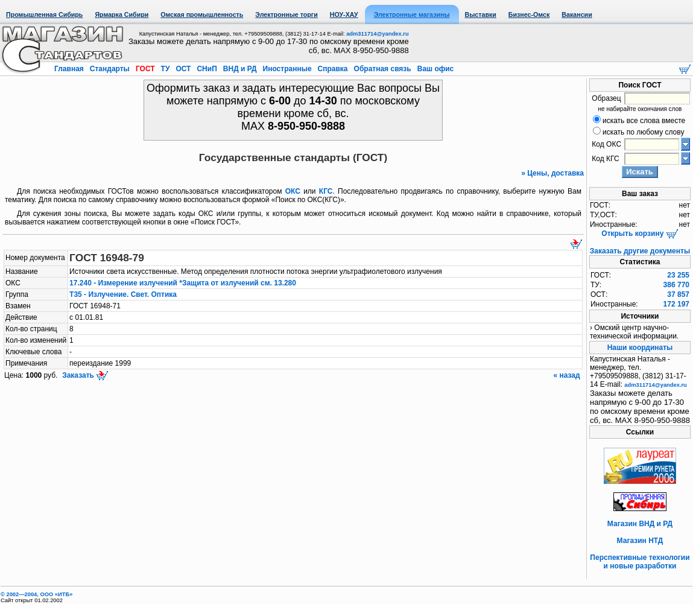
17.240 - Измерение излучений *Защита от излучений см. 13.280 (182, 283)
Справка (332, 69)
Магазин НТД (640, 540)
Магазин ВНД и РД (639, 524)
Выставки (480, 14)
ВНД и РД (239, 69)
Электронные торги (286, 14)
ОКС (292, 191)
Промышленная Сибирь (44, 14)
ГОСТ (145, 69)
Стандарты (109, 69)
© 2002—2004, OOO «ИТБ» (36, 594)
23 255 (678, 275)
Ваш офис (434, 69)
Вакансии (577, 14)
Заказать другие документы (640, 251)
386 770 (676, 285)
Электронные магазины (412, 14)
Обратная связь (382, 69)
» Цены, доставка (552, 173)
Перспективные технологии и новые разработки (639, 561)
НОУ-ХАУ (344, 14)
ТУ (165, 69)
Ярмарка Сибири (121, 14)
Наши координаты (640, 347)
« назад (567, 375)
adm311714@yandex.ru (377, 34)
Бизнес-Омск (529, 14)
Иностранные (287, 69)
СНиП (207, 69)
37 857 (678, 294)
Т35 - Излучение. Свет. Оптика (123, 294)
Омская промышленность (201, 14)
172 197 (676, 304)
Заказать (84, 375)
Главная (70, 69)
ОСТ (183, 69)
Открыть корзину (639, 233)
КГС (326, 191)
